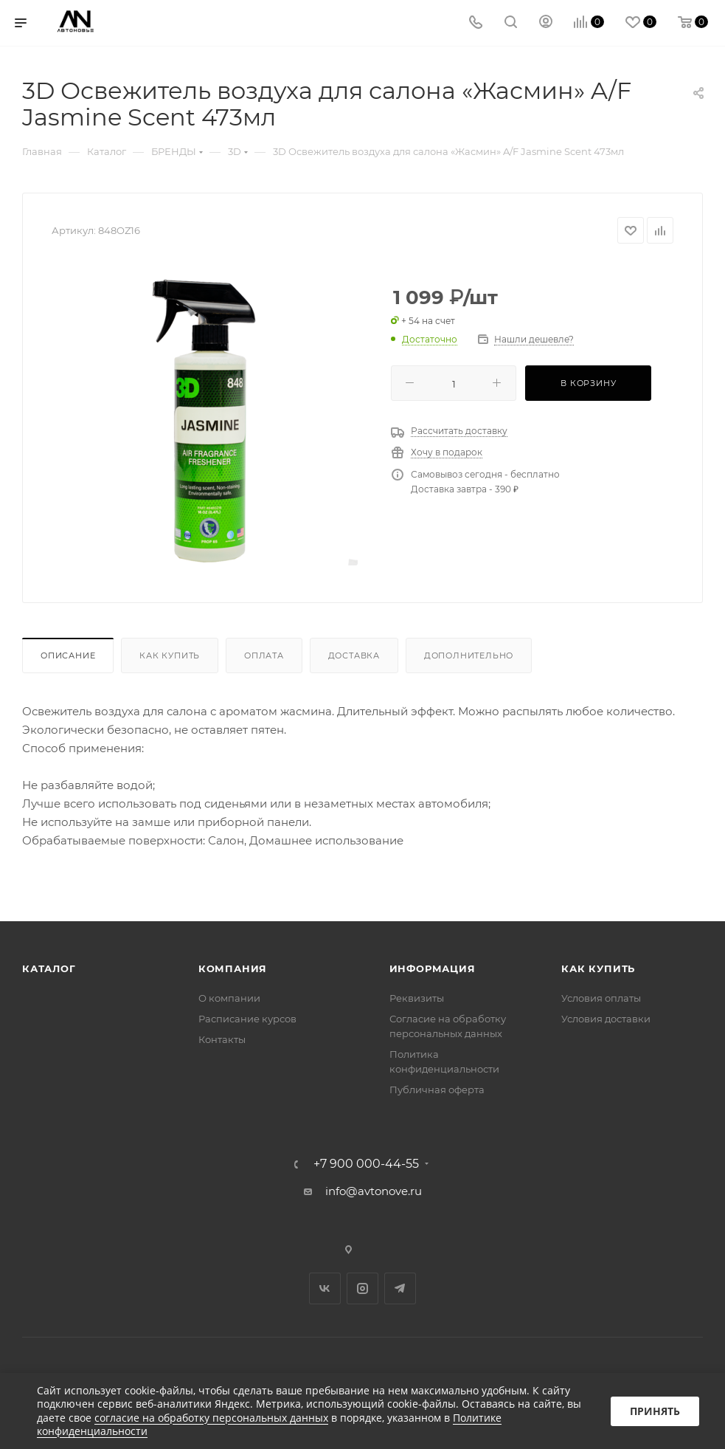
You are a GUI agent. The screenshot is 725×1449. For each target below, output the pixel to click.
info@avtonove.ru (373, 1191)
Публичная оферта (437, 1089)
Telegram (400, 1288)
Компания (232, 968)
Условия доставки (606, 1019)
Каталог (49, 968)
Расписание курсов (247, 1019)
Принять (655, 1411)
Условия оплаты (601, 998)
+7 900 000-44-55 (366, 1164)
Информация (432, 968)
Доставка (354, 655)
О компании (229, 998)
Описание (68, 655)
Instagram (362, 1288)
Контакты (222, 1039)
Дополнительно (468, 655)
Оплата (264, 655)
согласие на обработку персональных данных (211, 1418)
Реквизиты (416, 998)
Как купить (169, 655)
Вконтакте (325, 1288)
